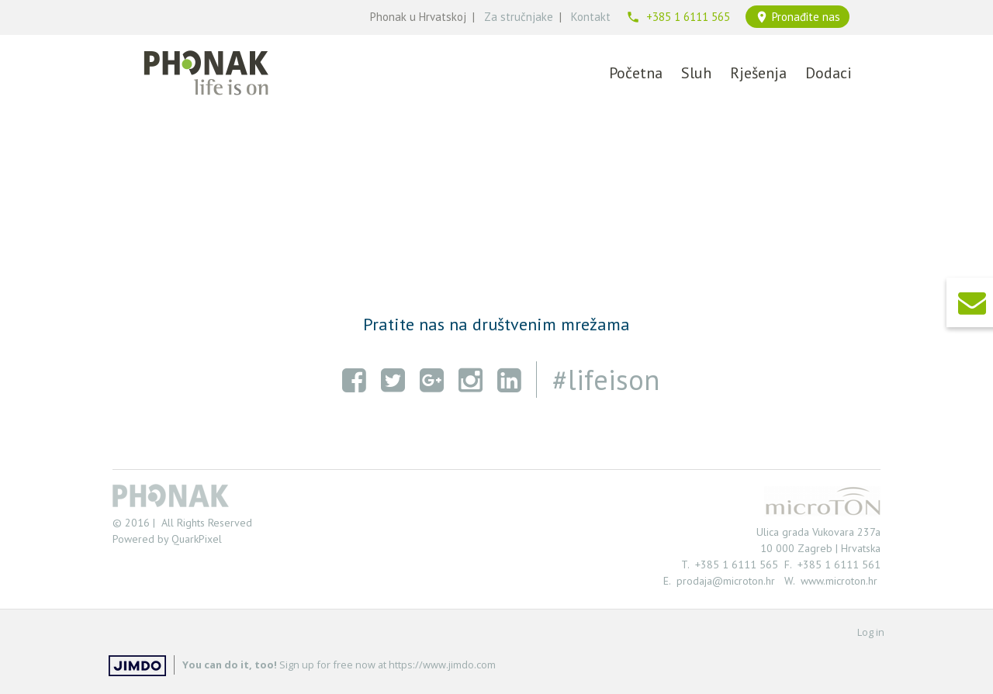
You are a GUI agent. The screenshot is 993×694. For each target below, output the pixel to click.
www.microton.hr (839, 581)
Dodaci (828, 73)
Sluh (696, 73)
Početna (636, 73)
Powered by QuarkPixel (167, 539)
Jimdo (137, 665)
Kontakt (591, 16)
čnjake (537, 16)
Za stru (502, 16)
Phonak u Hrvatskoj (418, 16)
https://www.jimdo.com (442, 665)
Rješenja (758, 73)
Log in (870, 632)
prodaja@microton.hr (728, 581)
